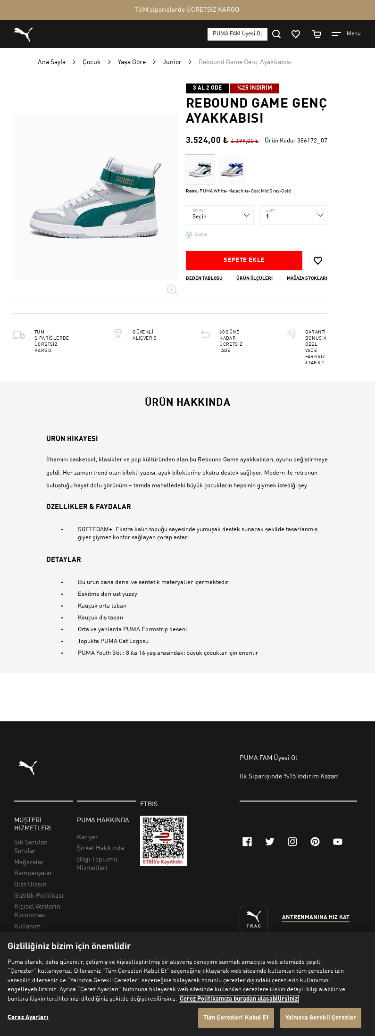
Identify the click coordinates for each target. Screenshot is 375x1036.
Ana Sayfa (52, 62)
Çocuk (92, 62)
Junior (172, 62)
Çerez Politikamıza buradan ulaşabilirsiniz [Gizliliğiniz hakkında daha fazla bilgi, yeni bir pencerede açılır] (239, 999)
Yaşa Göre (132, 62)
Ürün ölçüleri (254, 278)
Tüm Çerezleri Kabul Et (236, 1018)
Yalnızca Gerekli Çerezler (320, 1018)
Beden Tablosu (204, 278)
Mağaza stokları (307, 278)
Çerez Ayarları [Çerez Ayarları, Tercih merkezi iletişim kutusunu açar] (28, 1017)
